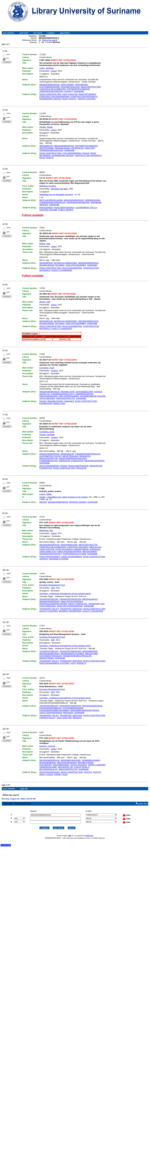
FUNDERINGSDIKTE (84, 394)
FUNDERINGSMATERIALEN (87, 454)
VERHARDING (81, 84)
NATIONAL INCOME (48, 210)
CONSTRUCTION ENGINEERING (54, 96)
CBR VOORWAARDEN (69, 396)
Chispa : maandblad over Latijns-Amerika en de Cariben (63, 497)
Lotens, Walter (45, 494)
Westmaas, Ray (46, 530)
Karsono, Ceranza (47, 746)
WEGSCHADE (91, 653)
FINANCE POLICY (47, 718)
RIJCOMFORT (45, 765)
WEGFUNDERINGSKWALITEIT (73, 458)
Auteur (54, 71)
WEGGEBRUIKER (61, 765)
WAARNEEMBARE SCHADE (92, 396)
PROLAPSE (81, 468)
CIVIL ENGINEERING (71, 153)
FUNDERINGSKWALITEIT (62, 394)
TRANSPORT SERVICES (71, 609)
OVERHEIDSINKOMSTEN (78, 202)
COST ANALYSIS (69, 94)
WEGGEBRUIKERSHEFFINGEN (84, 710)
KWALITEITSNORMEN (76, 265)
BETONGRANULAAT (48, 769)
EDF (53, 588)
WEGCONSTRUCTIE (65, 398)
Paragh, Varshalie (47, 434)
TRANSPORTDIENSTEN (70, 599)
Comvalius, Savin (46, 368)
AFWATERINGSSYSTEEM (74, 554)
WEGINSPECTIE (65, 767)
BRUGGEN (68, 712)
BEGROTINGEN (46, 658)
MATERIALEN (77, 148)
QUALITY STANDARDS (61, 270)
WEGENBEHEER (90, 651)
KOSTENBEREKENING (49, 87)
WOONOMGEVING (69, 545)
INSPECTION (59, 403)
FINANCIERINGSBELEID (50, 708)
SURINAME (79, 91)
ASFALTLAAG (95, 547)
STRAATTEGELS (81, 767)
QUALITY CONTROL (48, 611)
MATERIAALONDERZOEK (65, 263)
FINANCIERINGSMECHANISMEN (54, 710)
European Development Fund (52, 585)
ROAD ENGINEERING (72, 268)
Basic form (143, 801)
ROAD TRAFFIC (69, 99)
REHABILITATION (55, 401)
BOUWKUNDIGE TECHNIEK (52, 265)
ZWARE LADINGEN (96, 765)
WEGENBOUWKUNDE (71, 760)
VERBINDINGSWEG (91, 760)
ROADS (85, 153)
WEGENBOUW (46, 146)
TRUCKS (88, 772)
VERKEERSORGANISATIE (51, 91)
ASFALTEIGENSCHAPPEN (69, 551)
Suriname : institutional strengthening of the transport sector (65, 593)
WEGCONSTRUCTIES (91, 87)
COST (73, 663)
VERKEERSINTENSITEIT (50, 554)
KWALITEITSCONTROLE (72, 601)
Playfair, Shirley (46, 127)
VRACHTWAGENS (78, 765)
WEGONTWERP (89, 551)
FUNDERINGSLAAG (48, 461)
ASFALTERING (67, 84)
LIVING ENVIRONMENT (71, 556)
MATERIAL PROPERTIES (70, 611)
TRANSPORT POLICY (49, 609)
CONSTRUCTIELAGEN (77, 547)
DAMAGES (69, 401)
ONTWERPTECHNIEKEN (78, 89)
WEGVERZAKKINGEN (94, 461)
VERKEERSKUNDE (48, 767)
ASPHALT (68, 91)
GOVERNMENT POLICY (86, 207)
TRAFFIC (97, 772)
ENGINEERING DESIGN (50, 99)
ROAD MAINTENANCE (64, 207)
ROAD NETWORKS (87, 94)
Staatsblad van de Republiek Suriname (56, 194)
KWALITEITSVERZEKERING (69, 606)
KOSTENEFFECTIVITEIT (50, 456)
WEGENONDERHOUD (49, 84)
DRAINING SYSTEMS (58, 559)
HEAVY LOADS (46, 774)
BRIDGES (77, 718)
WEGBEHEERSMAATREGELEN (77, 656)
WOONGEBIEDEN (47, 762)
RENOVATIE (84, 456)
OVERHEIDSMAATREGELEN (52, 202)
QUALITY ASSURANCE (92, 611)
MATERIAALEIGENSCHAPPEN (53, 604)
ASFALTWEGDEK (47, 398)
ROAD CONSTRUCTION (50, 94)
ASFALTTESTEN (46, 549)
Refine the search (50, 40)
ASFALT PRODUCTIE (77, 604)
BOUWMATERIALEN (70, 87)
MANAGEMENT (46, 207)
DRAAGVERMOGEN (48, 396)
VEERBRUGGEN (92, 200)
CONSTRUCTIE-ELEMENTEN (52, 89)
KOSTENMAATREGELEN (50, 656)
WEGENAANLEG (62, 148)
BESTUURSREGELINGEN (51, 200)
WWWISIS (89, 833)
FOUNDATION (45, 403)
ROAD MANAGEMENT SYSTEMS (54, 663)
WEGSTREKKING (70, 456)
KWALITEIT (90, 148)
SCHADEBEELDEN (84, 391)
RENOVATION (96, 466)
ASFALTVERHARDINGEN (50, 712)
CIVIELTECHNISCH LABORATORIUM (71, 549)
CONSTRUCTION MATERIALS (83, 96)
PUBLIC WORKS (65, 210)
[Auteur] (54, 370)
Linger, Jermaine (46, 68)
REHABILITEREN (85, 762)
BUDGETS (81, 663)
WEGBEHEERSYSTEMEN (72, 653)
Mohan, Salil (44, 243)
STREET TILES (61, 774)
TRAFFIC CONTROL (87, 99)
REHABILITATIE (68, 391)
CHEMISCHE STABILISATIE (71, 461)
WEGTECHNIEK (46, 148)
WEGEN (43, 502)
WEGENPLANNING (77, 502)
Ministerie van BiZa (47, 186)
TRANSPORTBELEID (48, 599)
